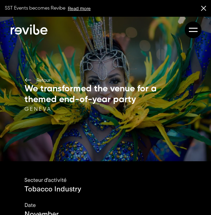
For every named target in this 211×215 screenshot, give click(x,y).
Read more (79, 8)
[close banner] (203, 8)
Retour (37, 80)
